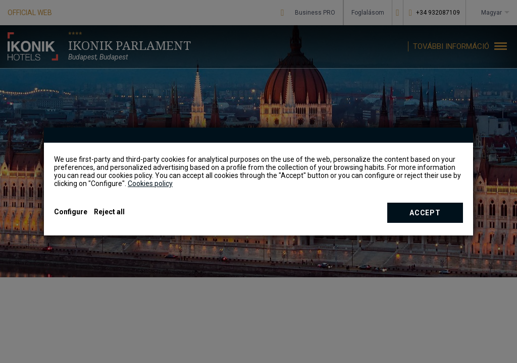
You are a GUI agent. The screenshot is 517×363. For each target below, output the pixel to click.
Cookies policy (150, 183)
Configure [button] (70, 212)
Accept (424, 213)
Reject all (109, 212)
